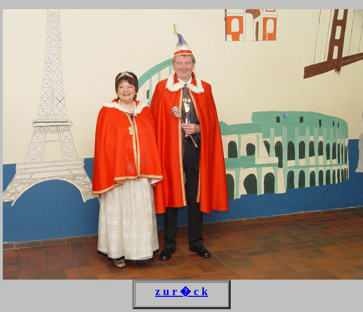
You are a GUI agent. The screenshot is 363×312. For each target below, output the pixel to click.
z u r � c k (181, 291)
